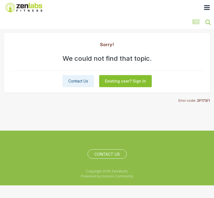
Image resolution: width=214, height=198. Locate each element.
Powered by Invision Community (107, 176)
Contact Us (78, 81)
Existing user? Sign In (125, 81)
